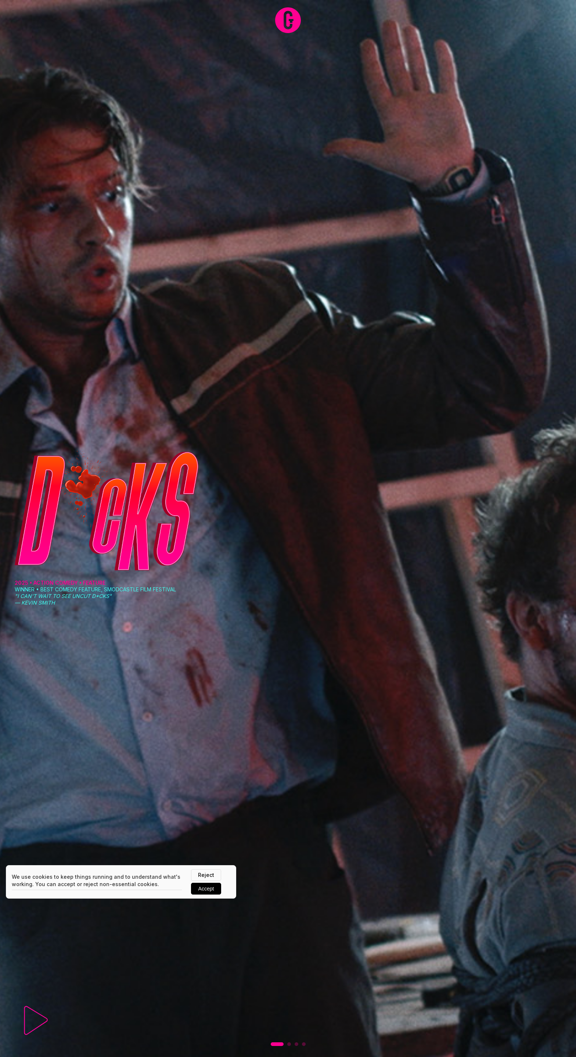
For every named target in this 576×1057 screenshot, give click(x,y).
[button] (277, 1044)
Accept (206, 889)
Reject (206, 875)
